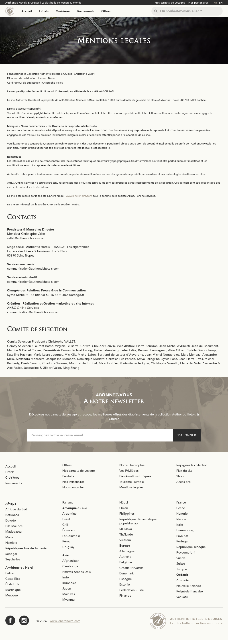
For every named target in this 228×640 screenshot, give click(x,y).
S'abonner (186, 435)
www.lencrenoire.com (79, 196)
